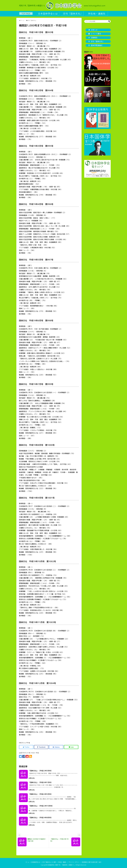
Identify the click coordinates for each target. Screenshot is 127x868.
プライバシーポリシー (74, 862)
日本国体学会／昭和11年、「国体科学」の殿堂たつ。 (61, 865)
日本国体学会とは (35, 862)
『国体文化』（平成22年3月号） (40, 771)
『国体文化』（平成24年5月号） (40, 794)
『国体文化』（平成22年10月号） (41, 806)
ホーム (27, 862)
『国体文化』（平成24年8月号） (40, 817)
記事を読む (32, 778)
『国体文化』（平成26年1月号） (40, 782)
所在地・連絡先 (62, 862)
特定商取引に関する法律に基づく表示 (91, 862)
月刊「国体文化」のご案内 (49, 862)
